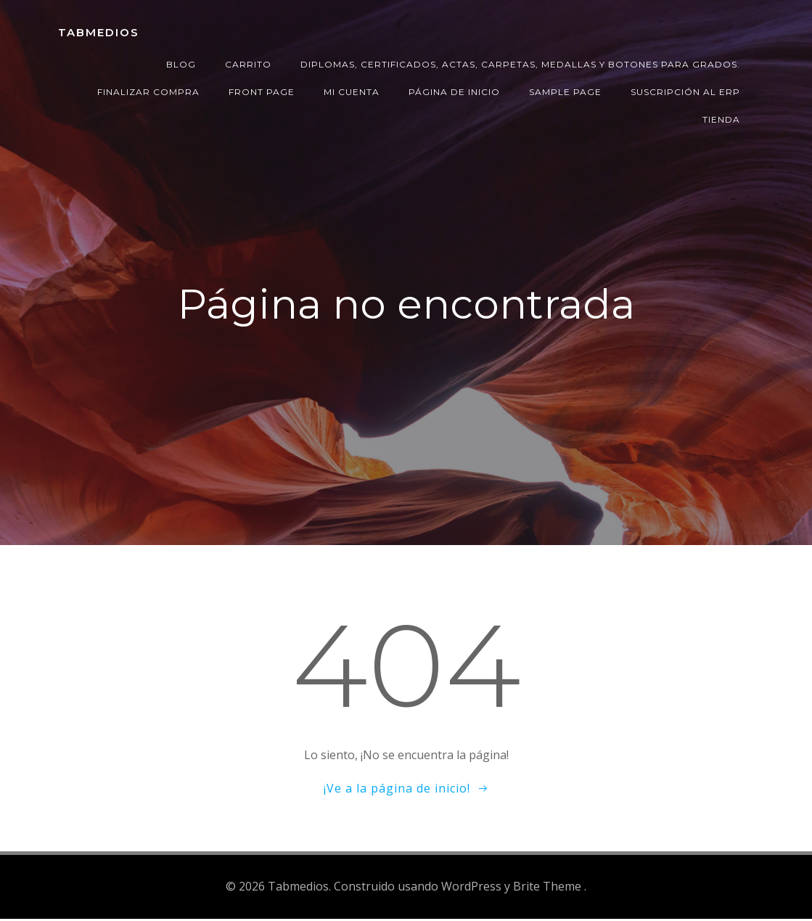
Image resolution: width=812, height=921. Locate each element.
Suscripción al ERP (685, 91)
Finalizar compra (148, 91)
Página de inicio (454, 91)
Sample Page (565, 91)
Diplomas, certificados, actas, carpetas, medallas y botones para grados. (520, 64)
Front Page (262, 91)
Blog (181, 64)
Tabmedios (98, 32)
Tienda (721, 119)
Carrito (248, 64)
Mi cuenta (352, 91)
